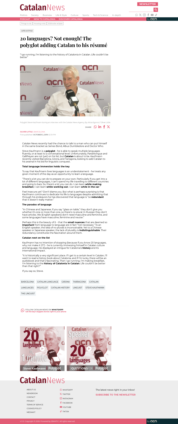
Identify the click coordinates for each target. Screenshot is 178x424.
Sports (85, 15)
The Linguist (28, 293)
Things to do (26, 23)
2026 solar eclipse (55, 23)
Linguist (77, 287)
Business (47, 15)
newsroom (32, 393)
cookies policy (34, 408)
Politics (23, 15)
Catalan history (60, 287)
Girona (66, 282)
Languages (27, 287)
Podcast (25, 19)
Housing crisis (39, 23)
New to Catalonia (44, 19)
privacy (30, 401)
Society (35, 15)
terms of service (35, 405)
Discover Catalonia (71, 19)
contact (31, 397)
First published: (26, 135)
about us (31, 390)
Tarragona (79, 282)
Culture (74, 15)
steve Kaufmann (95, 287)
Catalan (93, 282)
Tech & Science (100, 15)
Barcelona (27, 282)
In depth (116, 15)
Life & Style (61, 15)
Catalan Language (47, 282)
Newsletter (147, 4)
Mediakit (31, 412)
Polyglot (42, 287)
